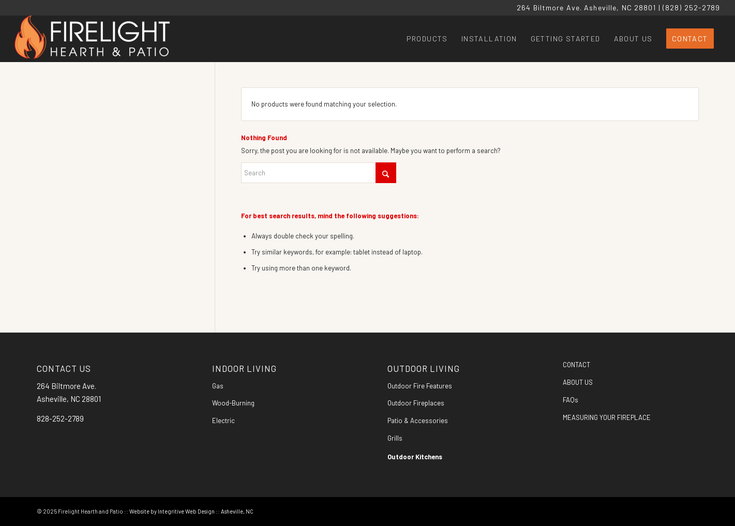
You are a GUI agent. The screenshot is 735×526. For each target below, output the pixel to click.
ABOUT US (578, 382)
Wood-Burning (233, 403)
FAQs (570, 400)
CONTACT (576, 364)
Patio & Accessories (417, 420)
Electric (223, 420)
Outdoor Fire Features (419, 386)
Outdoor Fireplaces (415, 403)
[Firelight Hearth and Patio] (92, 39)
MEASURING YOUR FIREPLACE (607, 417)
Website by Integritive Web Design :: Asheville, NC (191, 511)
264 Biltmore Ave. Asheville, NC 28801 (586, 7)
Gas (217, 386)
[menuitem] (427, 39)
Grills (394, 438)
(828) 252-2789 (692, 7)
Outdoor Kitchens (414, 457)
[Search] (318, 172)
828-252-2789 (60, 418)
